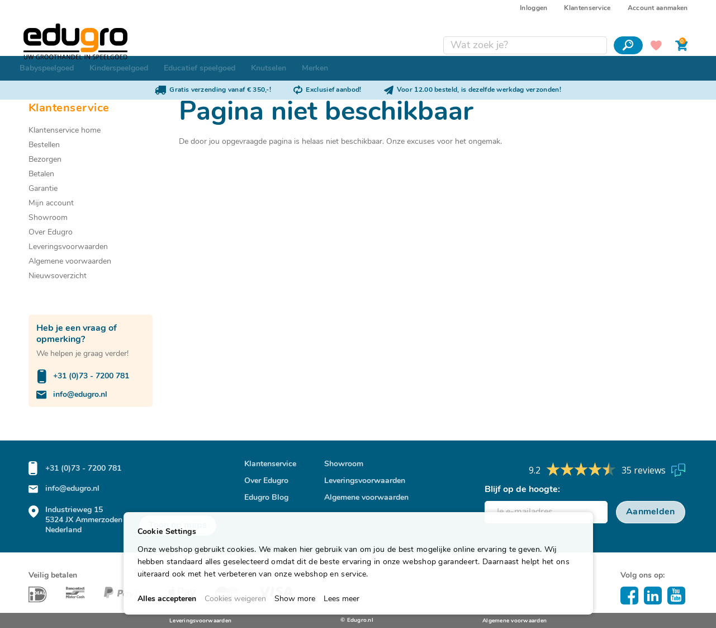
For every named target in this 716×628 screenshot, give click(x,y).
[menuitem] (47, 68)
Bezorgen (45, 160)
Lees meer (341, 599)
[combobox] (520, 31)
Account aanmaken (658, 8)
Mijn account (51, 203)
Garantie (43, 189)
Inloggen (533, 8)
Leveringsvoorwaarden (68, 247)
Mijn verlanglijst (651, 31)
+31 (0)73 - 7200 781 (91, 376)
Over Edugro (51, 232)
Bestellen (44, 145)
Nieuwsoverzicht (58, 276)
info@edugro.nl (80, 395)
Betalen (41, 174)
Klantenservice (587, 8)
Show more (294, 599)
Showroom (48, 218)
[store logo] (80, 27)
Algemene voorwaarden (70, 261)
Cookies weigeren (235, 599)
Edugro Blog (266, 498)
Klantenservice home (65, 130)
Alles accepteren (166, 599)
